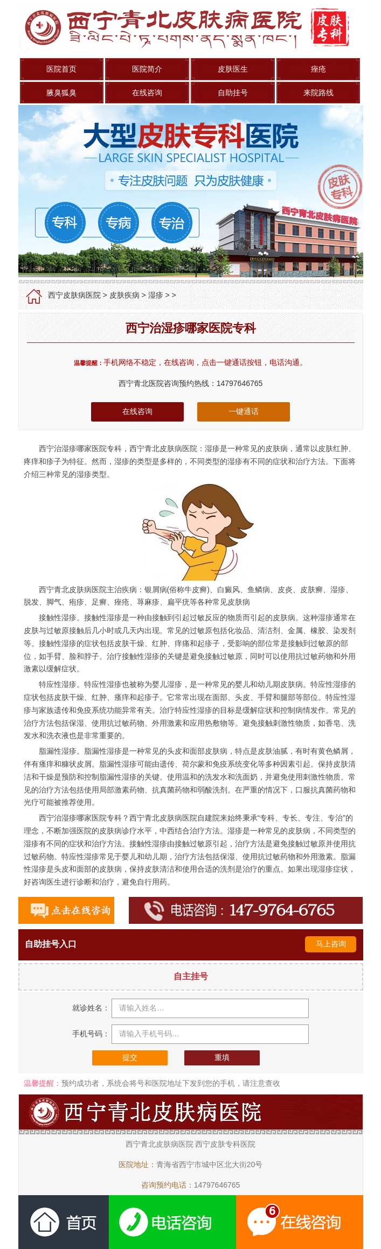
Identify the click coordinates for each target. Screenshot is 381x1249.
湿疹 (155, 295)
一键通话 (243, 411)
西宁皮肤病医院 (74, 295)
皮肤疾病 (124, 295)
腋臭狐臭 (61, 92)
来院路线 (318, 92)
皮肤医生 (233, 69)
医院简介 (147, 69)
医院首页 (61, 69)
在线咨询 (147, 92)
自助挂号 (233, 92)
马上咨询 (331, 943)
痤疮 (318, 69)
